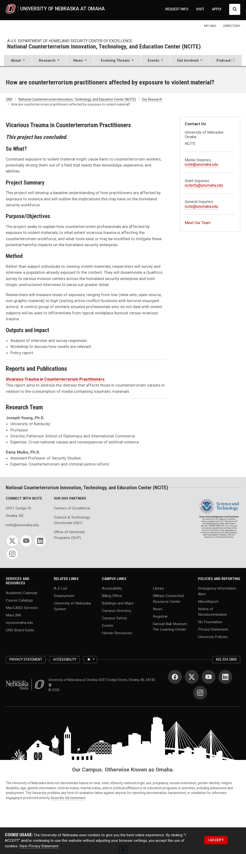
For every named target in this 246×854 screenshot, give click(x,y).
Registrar (160, 616)
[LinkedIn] (40, 540)
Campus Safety (114, 618)
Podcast (223, 60)
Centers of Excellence (72, 508)
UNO (9, 99)
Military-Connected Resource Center (168, 598)
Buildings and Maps (118, 603)
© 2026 (54, 690)
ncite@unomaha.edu (201, 164)
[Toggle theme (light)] (90, 659)
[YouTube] (26, 540)
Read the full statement (68, 798)
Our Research (152, 99)
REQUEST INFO (176, 9)
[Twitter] (12, 540)
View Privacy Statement (38, 846)
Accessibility (112, 588)
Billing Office (112, 596)
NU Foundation (210, 622)
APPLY (216, 9)
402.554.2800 (226, 659)
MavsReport (208, 601)
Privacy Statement (213, 629)
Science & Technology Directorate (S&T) (72, 520)
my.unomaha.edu (19, 622)
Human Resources (117, 633)
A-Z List (60, 588)
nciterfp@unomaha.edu (204, 185)
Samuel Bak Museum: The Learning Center (170, 626)
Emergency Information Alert (217, 591)
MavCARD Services (22, 608)
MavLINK (13, 615)
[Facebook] (175, 677)
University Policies (213, 636)
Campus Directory (116, 611)
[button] (18, 61)
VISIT (200, 9)
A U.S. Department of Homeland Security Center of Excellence (69, 41)
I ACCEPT (216, 840)
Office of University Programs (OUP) (69, 535)
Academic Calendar (21, 593)
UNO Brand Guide (20, 630)
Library (158, 588)
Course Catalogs (19, 600)
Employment (64, 596)
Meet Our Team (197, 223)
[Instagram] (12, 553)
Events (107, 625)
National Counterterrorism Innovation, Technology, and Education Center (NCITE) (104, 47)
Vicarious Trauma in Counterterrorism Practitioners (55, 379)
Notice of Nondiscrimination (212, 611)
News (157, 609)
